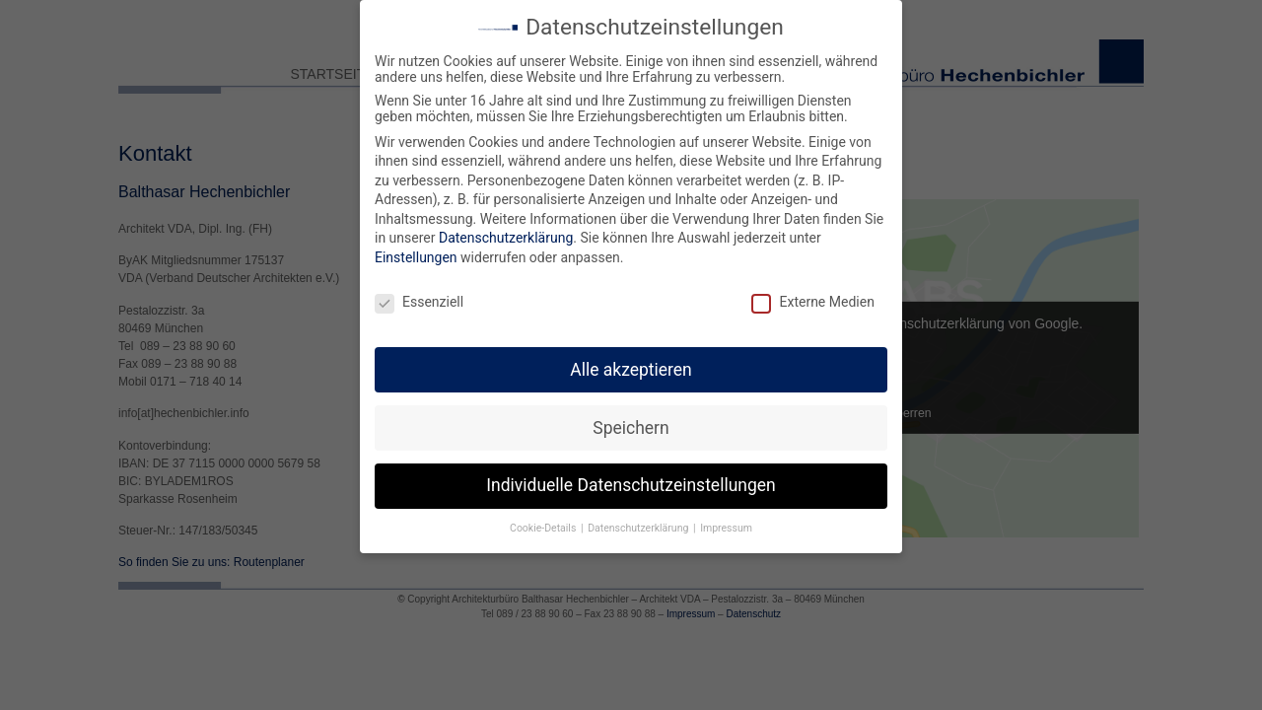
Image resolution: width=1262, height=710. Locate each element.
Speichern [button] (630, 422)
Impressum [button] (726, 523)
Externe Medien (812, 296)
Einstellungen (416, 251)
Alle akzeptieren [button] (631, 364)
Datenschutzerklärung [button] (639, 523)
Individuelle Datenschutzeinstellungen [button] (630, 480)
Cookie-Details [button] (544, 523)
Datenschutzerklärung (506, 233)
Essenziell (419, 296)
